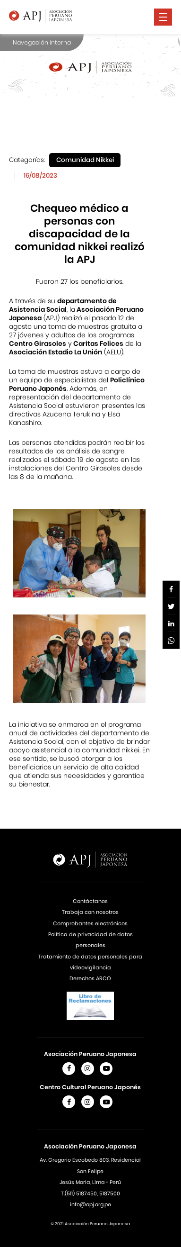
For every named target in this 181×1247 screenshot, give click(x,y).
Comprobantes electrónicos (90, 923)
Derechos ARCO (90, 978)
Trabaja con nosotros (90, 912)
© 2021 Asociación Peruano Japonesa (90, 1224)
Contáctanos (90, 901)
